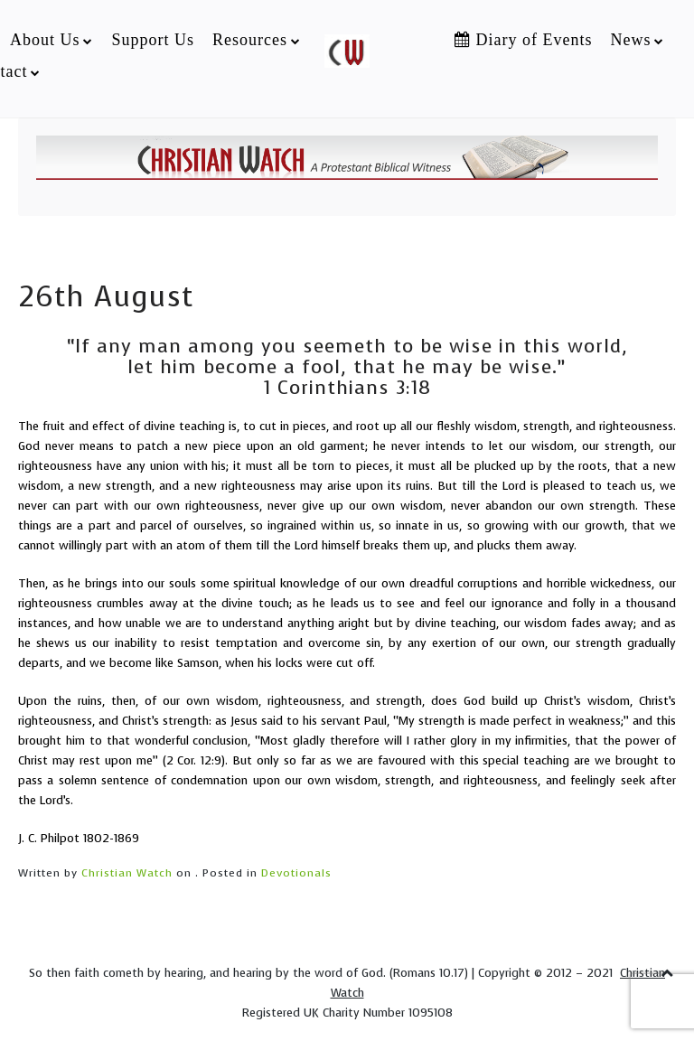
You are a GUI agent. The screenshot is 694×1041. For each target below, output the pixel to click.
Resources (249, 40)
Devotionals (296, 873)
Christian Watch (127, 873)
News (630, 40)
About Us (45, 40)
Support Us (152, 40)
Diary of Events (523, 40)
